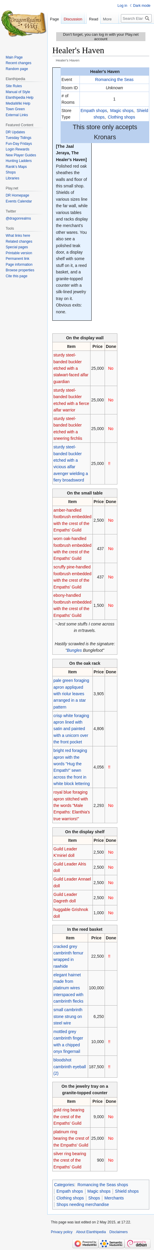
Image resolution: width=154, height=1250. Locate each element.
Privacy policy (61, 1232)
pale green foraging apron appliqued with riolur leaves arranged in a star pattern (71, 693)
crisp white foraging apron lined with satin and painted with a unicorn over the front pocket (71, 729)
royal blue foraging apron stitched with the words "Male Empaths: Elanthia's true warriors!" (72, 805)
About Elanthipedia (91, 1232)
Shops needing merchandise (82, 1204)
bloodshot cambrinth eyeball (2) (70, 1067)
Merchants (114, 1198)
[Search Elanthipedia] (136, 30)
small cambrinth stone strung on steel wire (68, 1016)
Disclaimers (118, 1232)
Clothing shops (121, 117)
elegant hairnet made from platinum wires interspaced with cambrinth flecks (68, 988)
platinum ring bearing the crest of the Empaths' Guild (71, 1138)
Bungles (74, 650)
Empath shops (93, 110)
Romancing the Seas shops (102, 1184)
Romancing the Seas (114, 79)
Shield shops (127, 1191)
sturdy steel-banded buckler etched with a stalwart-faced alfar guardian (71, 368)
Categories (64, 1184)
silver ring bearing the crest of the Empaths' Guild (70, 1160)
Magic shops (122, 110)
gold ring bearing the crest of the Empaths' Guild (69, 1117)
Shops (94, 1198)
